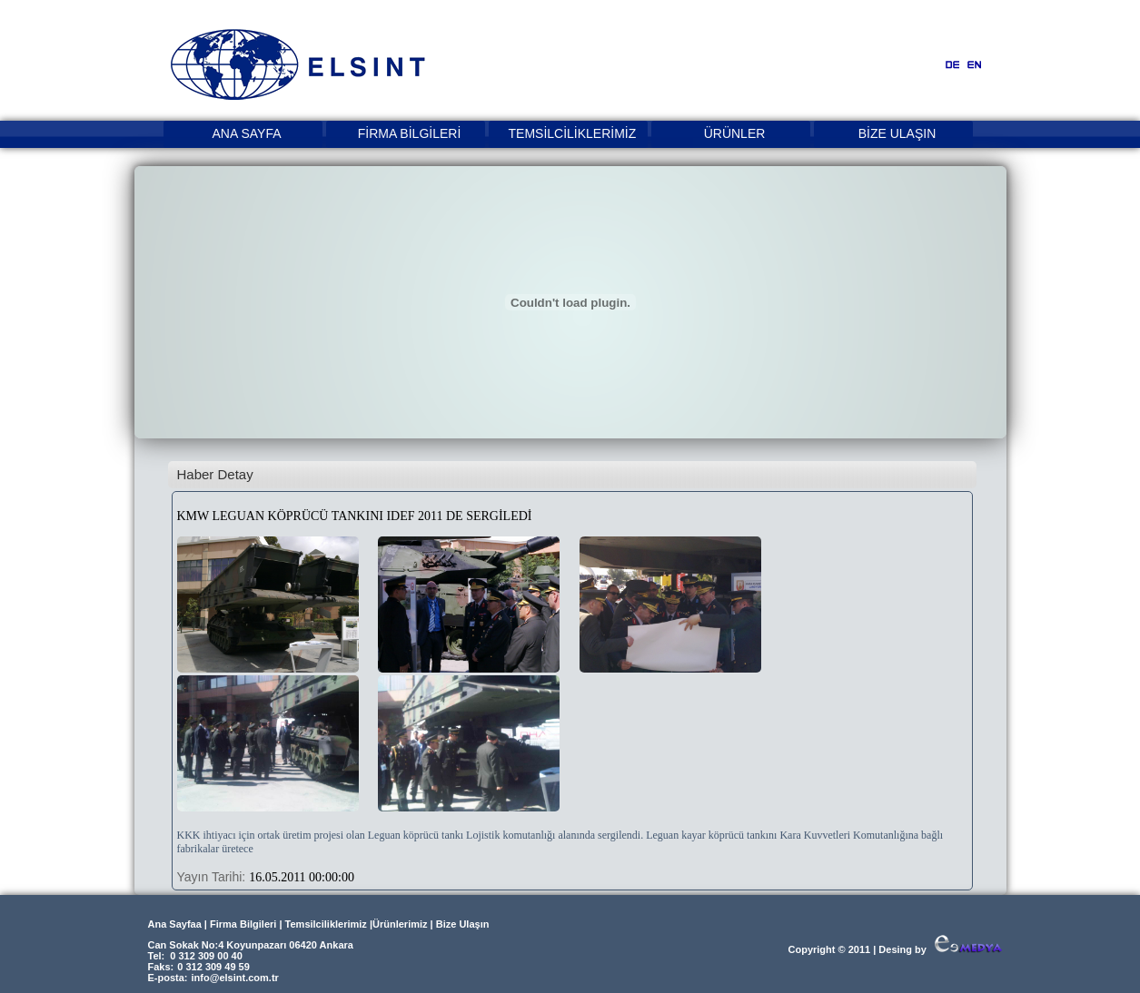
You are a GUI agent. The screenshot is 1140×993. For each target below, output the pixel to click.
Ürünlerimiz (400, 924)
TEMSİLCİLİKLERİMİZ (572, 133)
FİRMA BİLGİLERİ (409, 133)
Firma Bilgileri (243, 924)
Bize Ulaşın (463, 924)
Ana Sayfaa (175, 924)
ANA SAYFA (247, 133)
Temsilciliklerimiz (326, 924)
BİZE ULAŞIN (897, 133)
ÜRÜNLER (735, 133)
